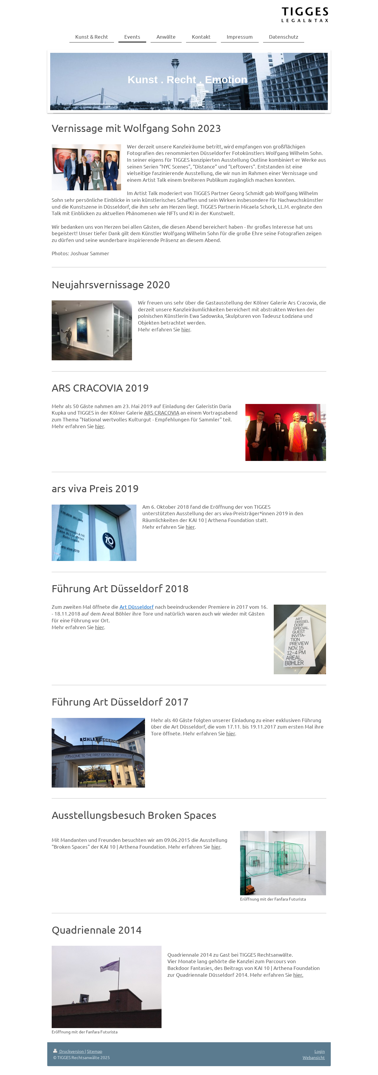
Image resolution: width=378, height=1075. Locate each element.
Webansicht (314, 1057)
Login (320, 1051)
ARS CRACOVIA (161, 412)
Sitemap (94, 1051)
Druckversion (69, 1051)
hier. (298, 974)
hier (185, 329)
